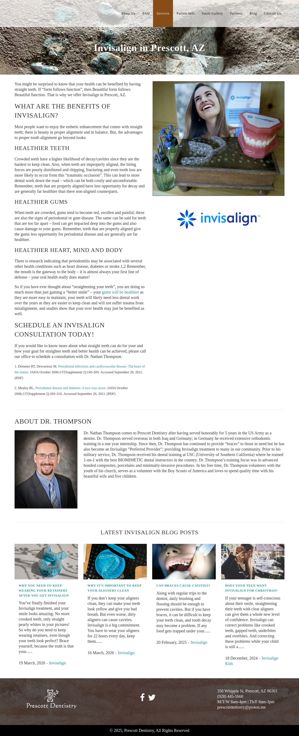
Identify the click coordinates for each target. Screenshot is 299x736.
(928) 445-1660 (230, 696)
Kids (229, 663)
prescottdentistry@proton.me (241, 707)
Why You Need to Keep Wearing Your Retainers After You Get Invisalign (44, 590)
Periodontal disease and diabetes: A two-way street (70, 388)
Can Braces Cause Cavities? (183, 585)
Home (126, 58)
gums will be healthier (120, 292)
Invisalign (57, 663)
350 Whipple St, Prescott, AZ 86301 (247, 691)
